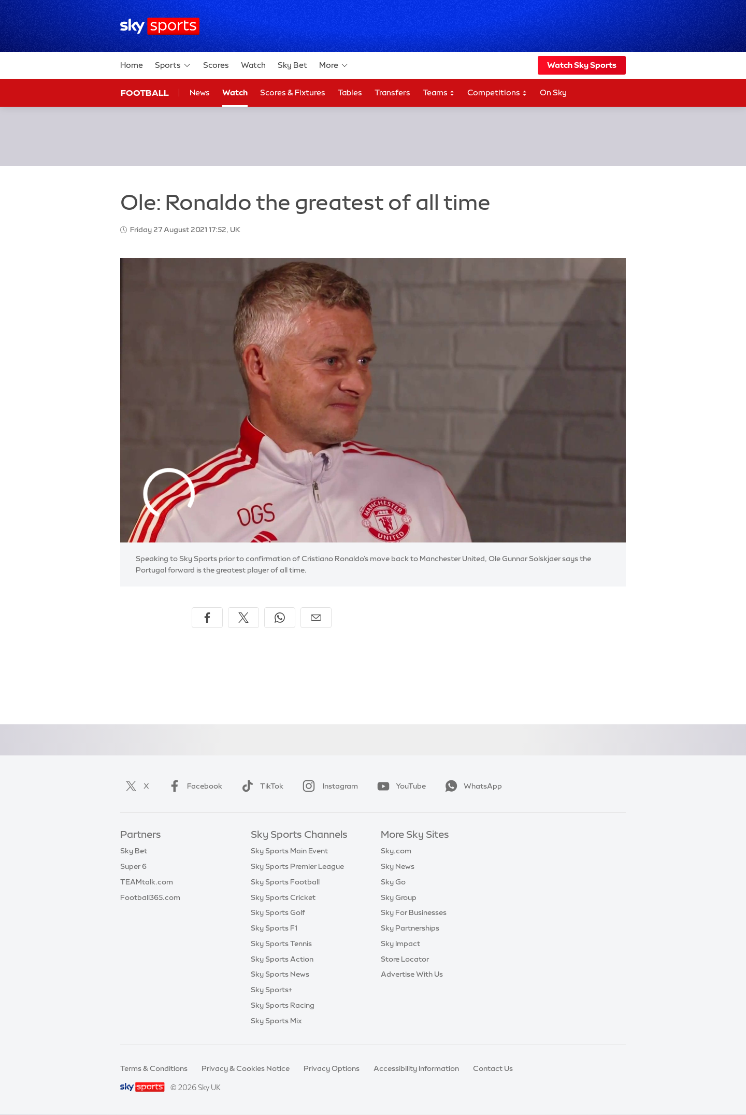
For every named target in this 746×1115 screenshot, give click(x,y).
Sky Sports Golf (278, 912)
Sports (173, 65)
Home (131, 65)
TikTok (260, 786)
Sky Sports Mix (276, 1020)
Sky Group (399, 897)
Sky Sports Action (282, 959)
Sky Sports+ (271, 989)
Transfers (392, 92)
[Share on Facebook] (207, 617)
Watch (253, 65)
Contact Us (493, 1068)
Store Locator (405, 959)
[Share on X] (243, 617)
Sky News (397, 866)
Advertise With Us (412, 974)
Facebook (193, 786)
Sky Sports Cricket (283, 897)
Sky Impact (400, 943)
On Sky (553, 92)
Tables (350, 92)
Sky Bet (292, 65)
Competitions (497, 93)
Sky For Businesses (414, 912)
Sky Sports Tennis (281, 943)
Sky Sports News (280, 974)
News (200, 92)
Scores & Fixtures (292, 92)
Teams (439, 93)
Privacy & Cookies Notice (246, 1068)
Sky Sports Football (285, 881)
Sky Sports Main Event (289, 850)
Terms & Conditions (154, 1068)
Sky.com (396, 850)
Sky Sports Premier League (297, 866)
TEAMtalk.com (146, 881)
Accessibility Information (416, 1068)
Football (145, 93)
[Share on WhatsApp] (279, 617)
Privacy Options (332, 1068)
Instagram (328, 786)
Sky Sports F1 (274, 928)
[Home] (159, 26)
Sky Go (393, 881)
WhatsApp (471, 786)
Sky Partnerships (410, 928)
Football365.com (150, 897)
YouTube (399, 786)
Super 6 (133, 866)
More (334, 65)
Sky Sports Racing (282, 1005)
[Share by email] (316, 617)
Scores (216, 65)
